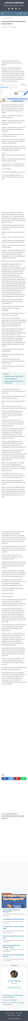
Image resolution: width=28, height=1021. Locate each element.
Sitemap (12, 1013)
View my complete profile (14, 987)
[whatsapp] (23, 778)
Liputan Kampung (14, 3)
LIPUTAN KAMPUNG (14, 981)
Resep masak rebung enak (11, 378)
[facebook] (5, 778)
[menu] (2, 13)
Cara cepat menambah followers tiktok (14, 376)
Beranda (7, 1013)
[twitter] (11, 778)
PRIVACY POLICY (12, 1015)
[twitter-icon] (15, 8)
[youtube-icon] (12, 8)
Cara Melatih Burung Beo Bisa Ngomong (13, 919)
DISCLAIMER (19, 1013)
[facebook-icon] (8, 8)
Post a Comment (13, 27)
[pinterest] (17, 778)
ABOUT (18, 1015)
